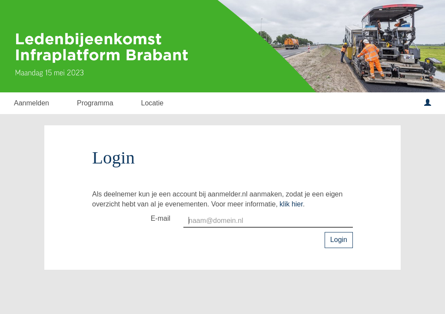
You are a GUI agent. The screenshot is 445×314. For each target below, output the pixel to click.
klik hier (290, 204)
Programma (95, 103)
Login (338, 239)
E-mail (160, 218)
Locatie (152, 103)
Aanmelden (31, 103)
